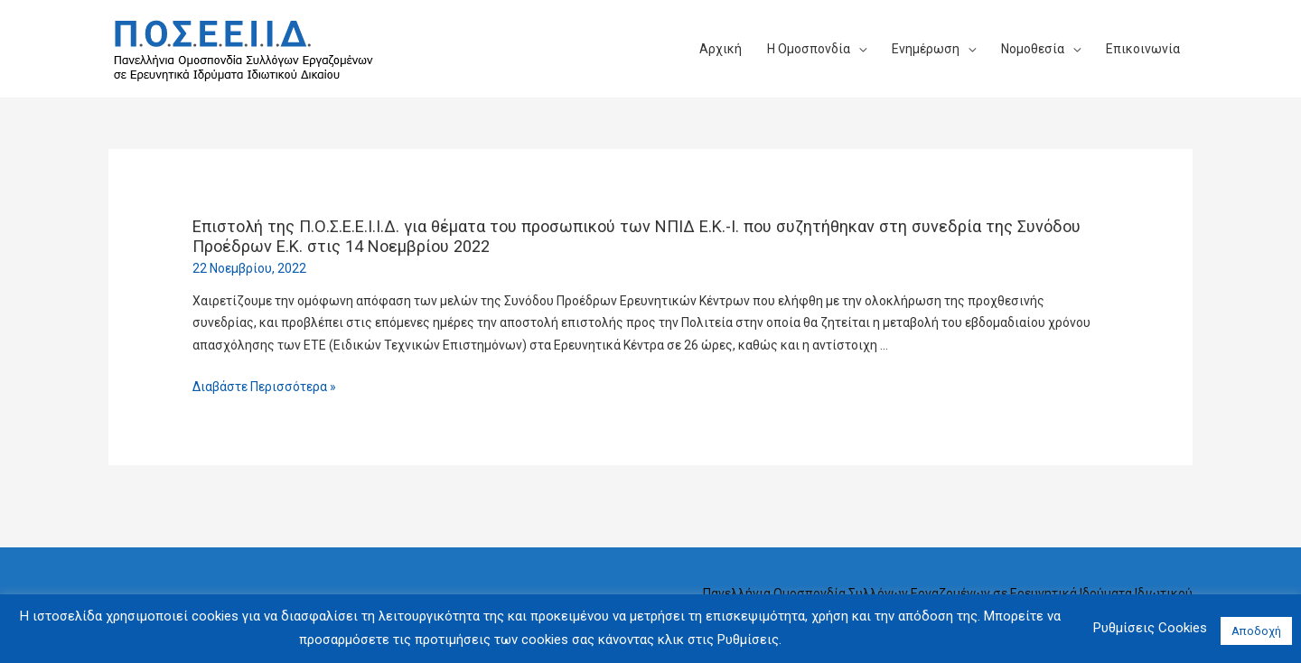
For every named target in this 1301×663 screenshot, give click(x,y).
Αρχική (720, 49)
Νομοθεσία (1032, 49)
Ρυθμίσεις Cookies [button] (1150, 628)
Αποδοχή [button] (1256, 631)
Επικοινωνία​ (1143, 49)
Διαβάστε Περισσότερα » (264, 386)
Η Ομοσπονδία (808, 49)
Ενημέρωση (925, 49)
